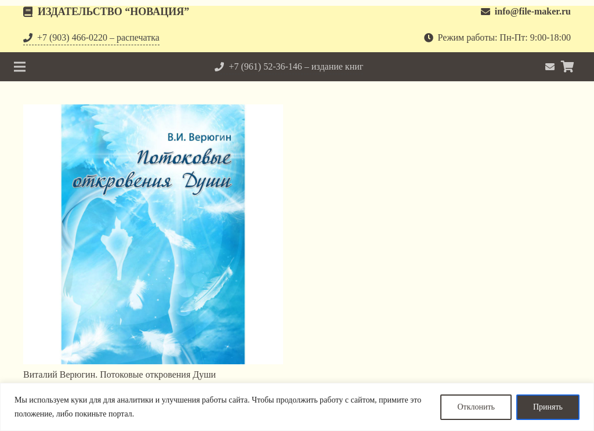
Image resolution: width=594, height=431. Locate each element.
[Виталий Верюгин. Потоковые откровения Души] (153, 234)
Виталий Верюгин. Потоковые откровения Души (119, 374)
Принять (548, 407)
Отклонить (476, 407)
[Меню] (19, 66)
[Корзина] (567, 66)
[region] (297, 407)
